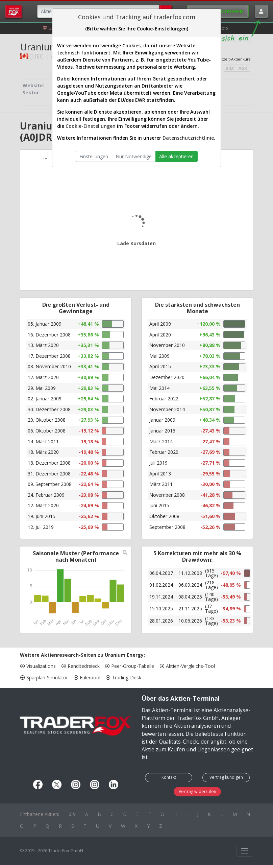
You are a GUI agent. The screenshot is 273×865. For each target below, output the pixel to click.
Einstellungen (93, 156)
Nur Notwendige (134, 156)
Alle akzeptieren (176, 156)
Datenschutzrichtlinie (188, 138)
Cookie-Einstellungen (91, 126)
